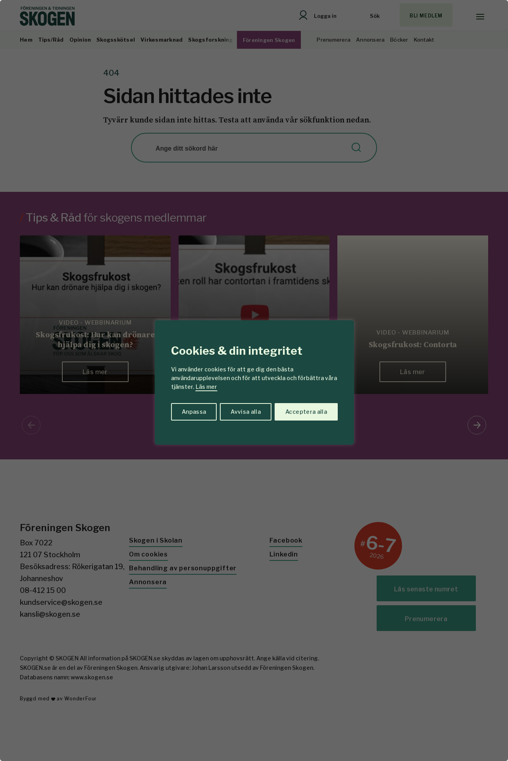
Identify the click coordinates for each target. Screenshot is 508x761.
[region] (254, 380)
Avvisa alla (246, 411)
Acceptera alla (306, 411)
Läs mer (206, 386)
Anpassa (194, 411)
